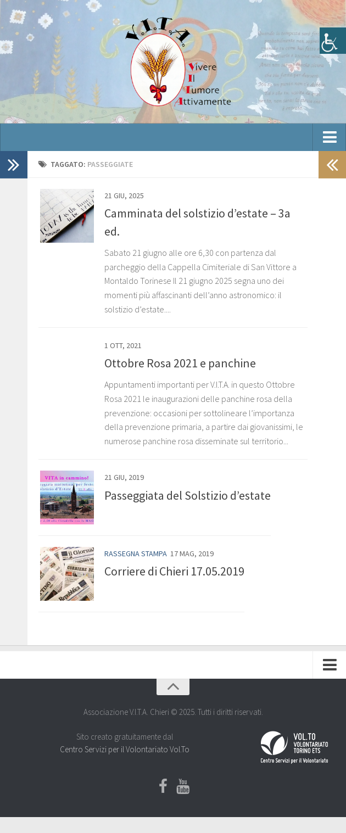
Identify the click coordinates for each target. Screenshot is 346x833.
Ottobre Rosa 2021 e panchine (180, 363)
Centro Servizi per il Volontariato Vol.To (124, 751)
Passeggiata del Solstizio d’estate (187, 495)
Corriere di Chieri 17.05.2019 (174, 572)
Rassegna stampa (135, 555)
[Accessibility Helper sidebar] (333, 40)
